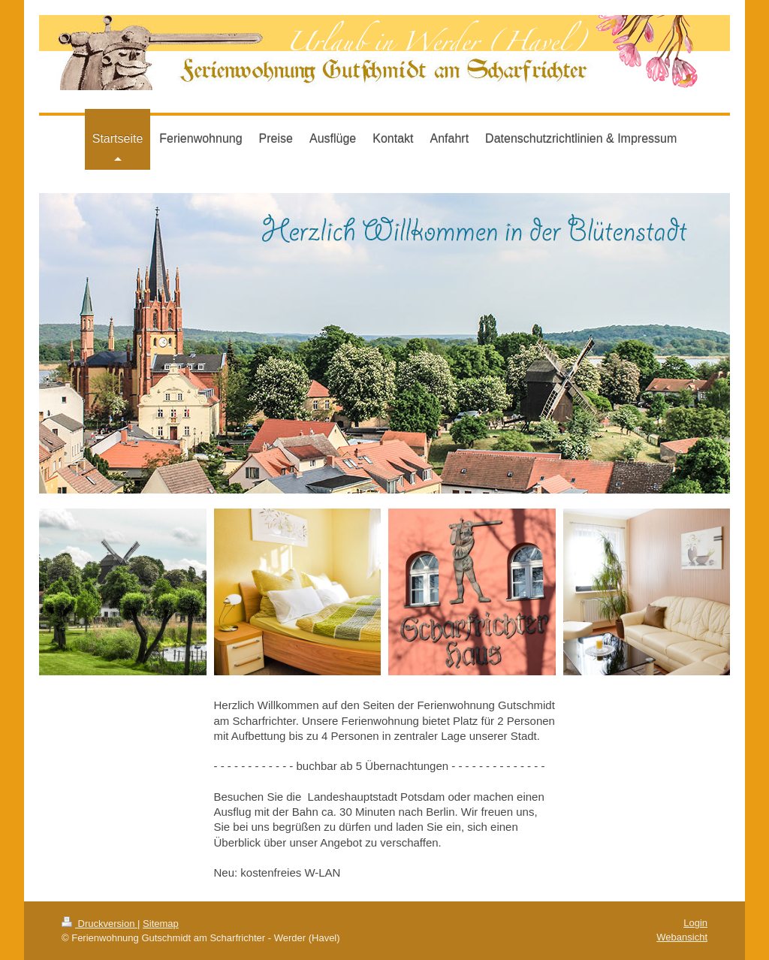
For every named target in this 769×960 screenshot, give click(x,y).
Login (695, 922)
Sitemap (161, 923)
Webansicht (681, 937)
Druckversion (99, 923)
